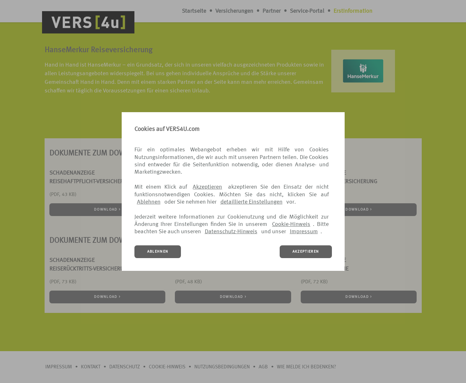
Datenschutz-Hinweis (231, 232)
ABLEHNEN (157, 252)
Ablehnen (149, 202)
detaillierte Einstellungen (251, 202)
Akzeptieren (207, 187)
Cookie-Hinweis (291, 224)
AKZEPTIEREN (305, 252)
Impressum (304, 232)
